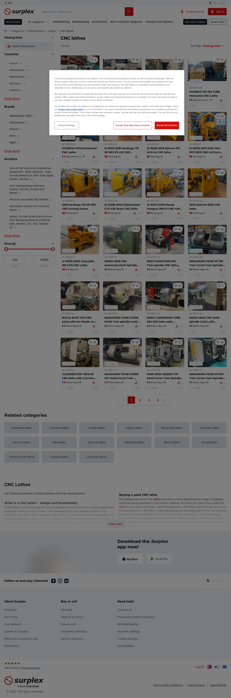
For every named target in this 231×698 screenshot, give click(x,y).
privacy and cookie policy (70, 109)
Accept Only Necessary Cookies (133, 125)
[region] (116, 103)
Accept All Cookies (167, 125)
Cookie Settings (66, 125)
